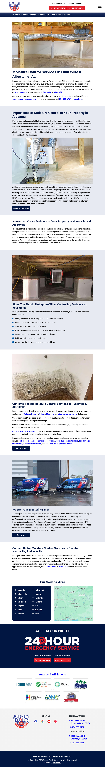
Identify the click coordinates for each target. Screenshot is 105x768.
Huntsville (47, 92)
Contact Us (56, 756)
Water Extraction (47, 15)
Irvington (38, 610)
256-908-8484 (58, 8)
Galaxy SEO (57, 762)
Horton (38, 594)
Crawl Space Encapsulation (24, 431)
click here (63, 567)
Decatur (34, 414)
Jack (37, 614)
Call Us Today (21, 448)
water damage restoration (66, 441)
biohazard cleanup (27, 441)
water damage (21, 92)
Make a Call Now (21, 208)
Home (16, 15)
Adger (20, 598)
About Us (36, 756)
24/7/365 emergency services (59, 444)
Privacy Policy (66, 756)
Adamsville (22, 594)
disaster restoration (32, 444)
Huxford (38, 602)
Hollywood (39, 590)
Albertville (58, 92)
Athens (42, 414)
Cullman (26, 414)
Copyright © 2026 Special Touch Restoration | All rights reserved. (53, 760)
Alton (20, 610)
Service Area (46, 756)
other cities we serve (67, 414)
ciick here (78, 99)
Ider (36, 606)
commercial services (45, 441)
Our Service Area (52, 582)
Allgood (21, 606)
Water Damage (30, 15)
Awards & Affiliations (52, 674)
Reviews (21, 535)
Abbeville (21, 590)
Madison (50, 414)
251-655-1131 (76, 8)
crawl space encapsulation (24, 99)
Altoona (21, 614)
